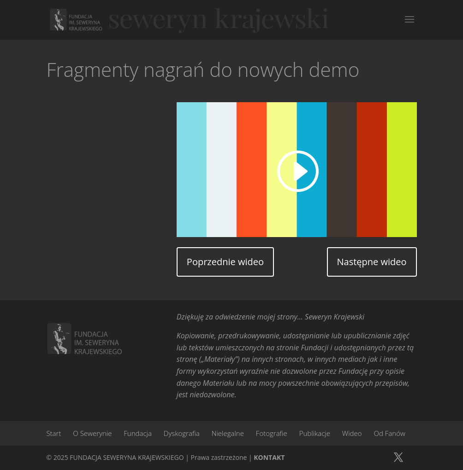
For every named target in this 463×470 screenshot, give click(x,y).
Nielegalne (228, 433)
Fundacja (138, 433)
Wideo (352, 433)
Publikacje (314, 433)
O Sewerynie (92, 433)
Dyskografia (182, 433)
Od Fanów (389, 433)
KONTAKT (269, 457)
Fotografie (271, 433)
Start (53, 433)
